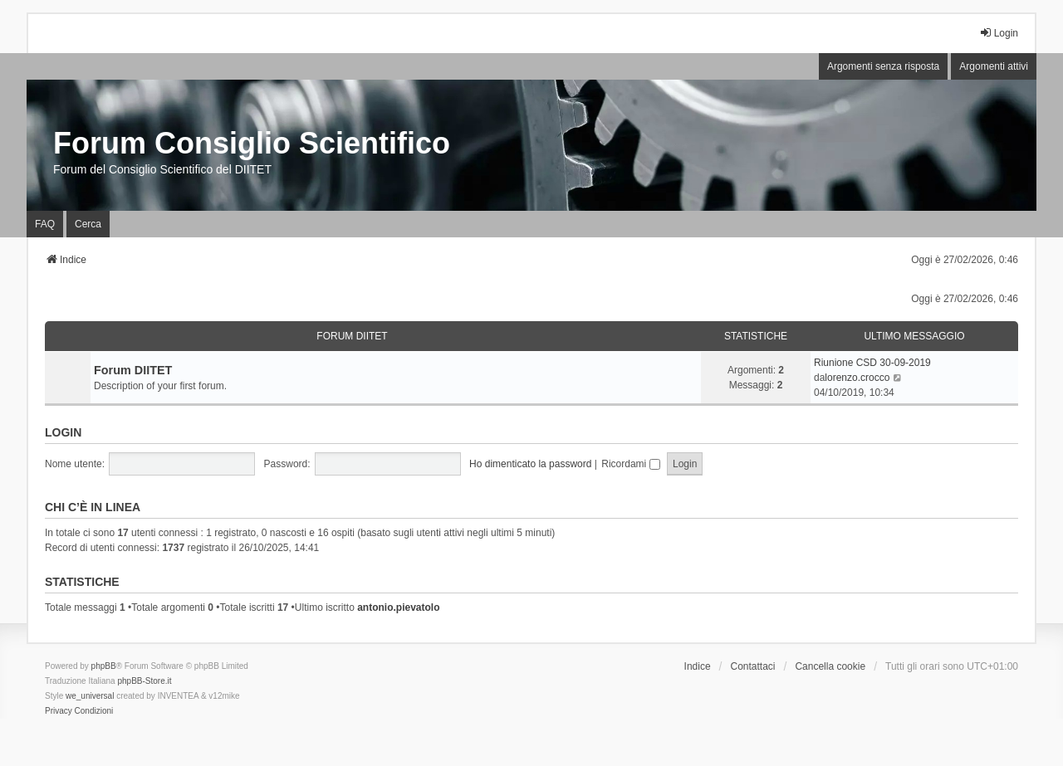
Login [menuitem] (998, 33)
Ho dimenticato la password (530, 464)
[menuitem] (58, 711)
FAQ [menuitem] (45, 224)
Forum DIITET (351, 336)
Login (63, 432)
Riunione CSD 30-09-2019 (872, 362)
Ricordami (630, 464)
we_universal (90, 695)
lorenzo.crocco (857, 377)
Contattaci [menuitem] (753, 666)
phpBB (103, 666)
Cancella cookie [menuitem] (830, 666)
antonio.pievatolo (398, 607)
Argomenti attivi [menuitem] (993, 66)
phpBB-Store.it (144, 680)
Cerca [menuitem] (88, 224)
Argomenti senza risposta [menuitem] (883, 66)
